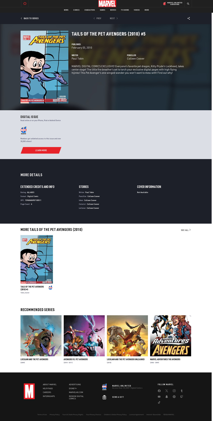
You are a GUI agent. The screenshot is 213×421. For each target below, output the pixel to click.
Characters (89, 10)
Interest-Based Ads (153, 414)
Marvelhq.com (76, 392)
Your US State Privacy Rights (72, 414)
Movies (113, 10)
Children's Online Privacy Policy (115, 414)
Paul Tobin (78, 58)
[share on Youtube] (159, 397)
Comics (76, 10)
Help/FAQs (48, 388)
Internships (49, 396)
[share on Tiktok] (159, 403)
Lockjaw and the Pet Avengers (34, 359)
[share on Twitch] (181, 397)
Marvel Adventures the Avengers (165, 359)
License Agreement (136, 414)
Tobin (22, 293)
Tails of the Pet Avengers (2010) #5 (32, 288)
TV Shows (125, 10)
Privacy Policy (55, 414)
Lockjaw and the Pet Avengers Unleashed (126, 359)
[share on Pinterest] (174, 397)
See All (186, 230)
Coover (27, 293)
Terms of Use (42, 414)
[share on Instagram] (174, 391)
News (66, 10)
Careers (47, 392)
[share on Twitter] (166, 391)
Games (102, 10)
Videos (137, 10)
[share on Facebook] (159, 391)
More (147, 10)
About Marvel (50, 384)
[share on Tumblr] (181, 391)
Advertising (75, 384)
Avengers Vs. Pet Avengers (76, 359)
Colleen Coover (135, 58)
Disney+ (73, 388)
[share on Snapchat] (166, 397)
